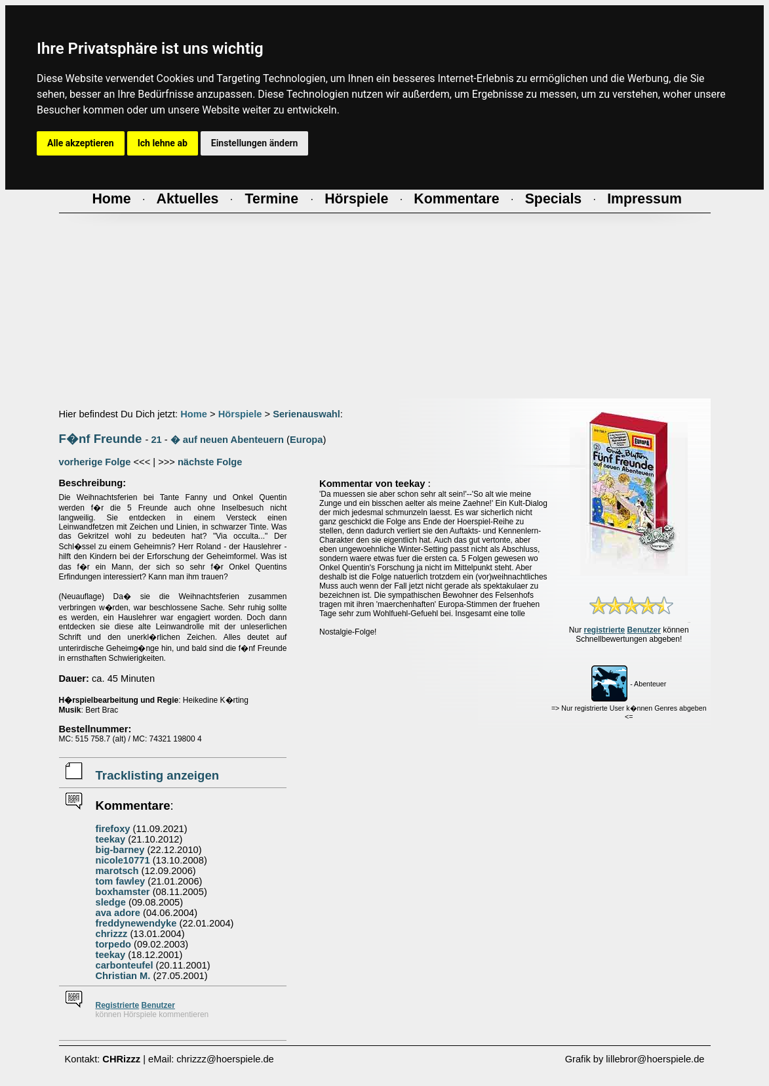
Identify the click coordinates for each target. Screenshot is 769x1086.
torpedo (114, 944)
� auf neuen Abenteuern (227, 439)
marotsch (117, 871)
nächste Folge (210, 462)
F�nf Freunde (100, 439)
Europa (306, 439)
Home (193, 414)
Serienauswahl (306, 414)
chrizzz (112, 934)
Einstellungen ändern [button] (254, 143)
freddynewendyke (136, 923)
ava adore (118, 913)
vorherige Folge (95, 462)
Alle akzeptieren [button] (80, 143)
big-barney (120, 850)
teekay (111, 839)
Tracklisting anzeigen (158, 775)
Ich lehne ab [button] (162, 143)
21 (156, 439)
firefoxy (113, 829)
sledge (111, 902)
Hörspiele (240, 414)
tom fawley (121, 881)
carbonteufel (124, 965)
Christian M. (123, 976)
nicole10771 (123, 860)
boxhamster (123, 892)
